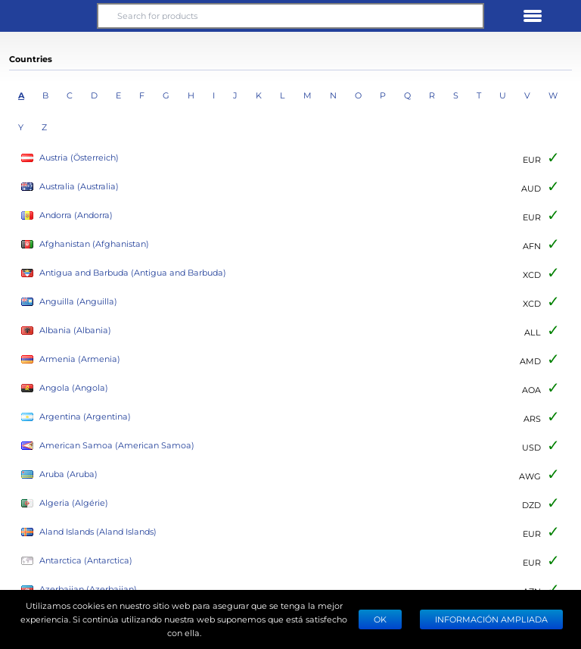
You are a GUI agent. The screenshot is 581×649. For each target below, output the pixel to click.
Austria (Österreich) (70, 158)
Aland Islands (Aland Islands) (89, 532)
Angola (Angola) (64, 388)
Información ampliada (491, 619)
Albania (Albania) (66, 330)
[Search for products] (290, 16)
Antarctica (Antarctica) (76, 561)
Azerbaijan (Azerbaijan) (79, 589)
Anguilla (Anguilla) (69, 302)
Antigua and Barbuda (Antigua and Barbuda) (123, 273)
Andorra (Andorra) (67, 215)
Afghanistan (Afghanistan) (85, 244)
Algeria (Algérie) (64, 503)
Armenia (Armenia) (70, 359)
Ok (380, 619)
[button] (48, 16)
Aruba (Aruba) (59, 474)
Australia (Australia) (70, 187)
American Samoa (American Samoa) (107, 446)
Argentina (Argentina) (76, 417)
